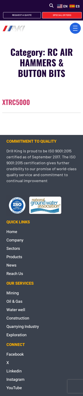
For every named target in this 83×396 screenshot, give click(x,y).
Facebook (15, 354)
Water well (15, 310)
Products (14, 257)
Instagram (15, 380)
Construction (17, 318)
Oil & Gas (14, 301)
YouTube (14, 388)
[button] (51, 5)
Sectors (13, 249)
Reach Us (14, 274)
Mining (12, 293)
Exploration (16, 335)
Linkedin (14, 371)
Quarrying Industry (22, 327)
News (11, 265)
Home (11, 232)
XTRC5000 (16, 102)
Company (14, 240)
